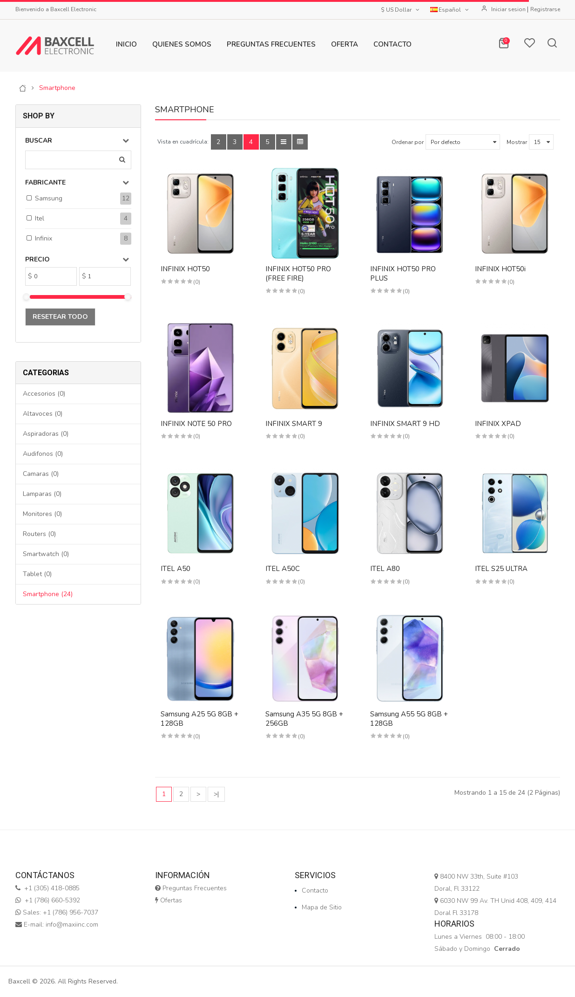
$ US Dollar (401, 10)
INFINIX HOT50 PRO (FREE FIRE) (298, 273)
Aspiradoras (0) (45, 433)
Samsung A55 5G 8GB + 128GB (409, 718)
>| (216, 794)
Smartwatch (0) (46, 554)
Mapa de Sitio (322, 907)
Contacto (315, 890)
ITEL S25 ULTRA (501, 568)
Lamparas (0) (42, 493)
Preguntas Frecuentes (191, 888)
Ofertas (168, 900)
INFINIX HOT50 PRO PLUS (403, 273)
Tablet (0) (37, 574)
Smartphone (57, 88)
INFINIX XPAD (498, 423)
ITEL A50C (282, 568)
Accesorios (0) (44, 393)
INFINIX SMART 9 (293, 423)
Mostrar (517, 142)
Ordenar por (408, 142)
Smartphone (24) (48, 594)
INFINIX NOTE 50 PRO (196, 423)
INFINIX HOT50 (185, 269)
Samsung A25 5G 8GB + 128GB (199, 718)
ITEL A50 (175, 568)
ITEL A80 (385, 568)
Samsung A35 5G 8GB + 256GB (304, 718)
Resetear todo (60, 316)
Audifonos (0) (43, 453)
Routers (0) (39, 533)
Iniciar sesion (509, 9)
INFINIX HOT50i (500, 269)
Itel (39, 218)
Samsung (48, 198)
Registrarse (545, 9)
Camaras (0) (41, 473)
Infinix (43, 238)
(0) (196, 282)
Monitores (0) (42, 513)
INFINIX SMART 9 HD (405, 423)
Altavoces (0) (42, 413)
